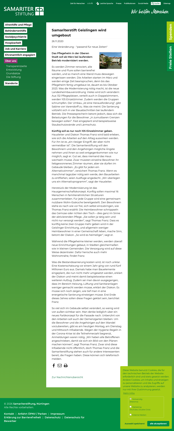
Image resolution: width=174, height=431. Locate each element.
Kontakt (9, 413)
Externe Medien (138, 415)
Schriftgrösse (90, 3)
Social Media (143, 3)
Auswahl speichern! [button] (135, 423)
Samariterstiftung (24, 403)
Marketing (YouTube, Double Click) (140, 408)
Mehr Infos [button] (129, 393)
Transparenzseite (16, 66)
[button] (54, 365)
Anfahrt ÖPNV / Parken (32, 413)
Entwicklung (13, 69)
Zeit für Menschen (77, 3)
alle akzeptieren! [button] (158, 423)
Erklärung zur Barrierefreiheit (22, 417)
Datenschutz (53, 417)
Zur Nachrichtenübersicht (67, 377)
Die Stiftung (13, 77)
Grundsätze (13, 73)
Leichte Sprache (106, 3)
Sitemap (167, 3)
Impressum (58, 413)
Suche (156, 3)
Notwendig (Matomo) (136, 400)
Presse (118, 3)
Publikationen (129, 3)
